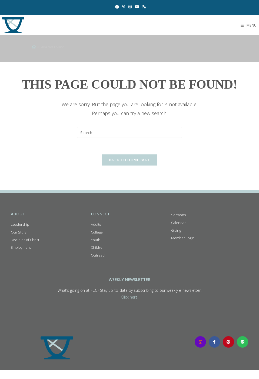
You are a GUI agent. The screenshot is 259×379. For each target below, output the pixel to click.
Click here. (129, 297)
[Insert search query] (129, 132)
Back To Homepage (129, 159)
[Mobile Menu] (249, 25)
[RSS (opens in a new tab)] (143, 6)
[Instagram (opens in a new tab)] (130, 6)
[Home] (34, 46)
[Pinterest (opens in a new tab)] (124, 6)
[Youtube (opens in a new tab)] (137, 6)
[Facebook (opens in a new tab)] (117, 6)
